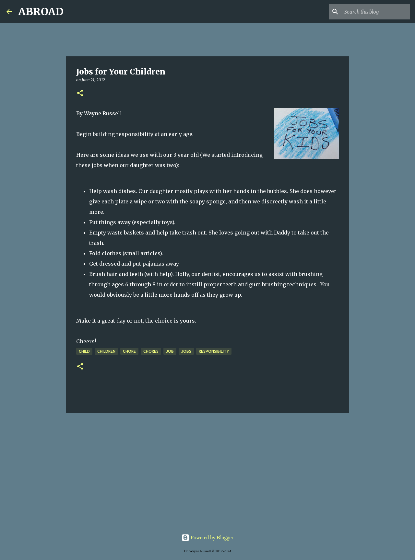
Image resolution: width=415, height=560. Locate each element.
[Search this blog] (376, 11)
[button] (80, 93)
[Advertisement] (207, 468)
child (84, 351)
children (106, 351)
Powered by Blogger (207, 537)
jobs (186, 351)
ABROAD (41, 11)
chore (129, 351)
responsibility (214, 351)
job (170, 351)
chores (151, 351)
